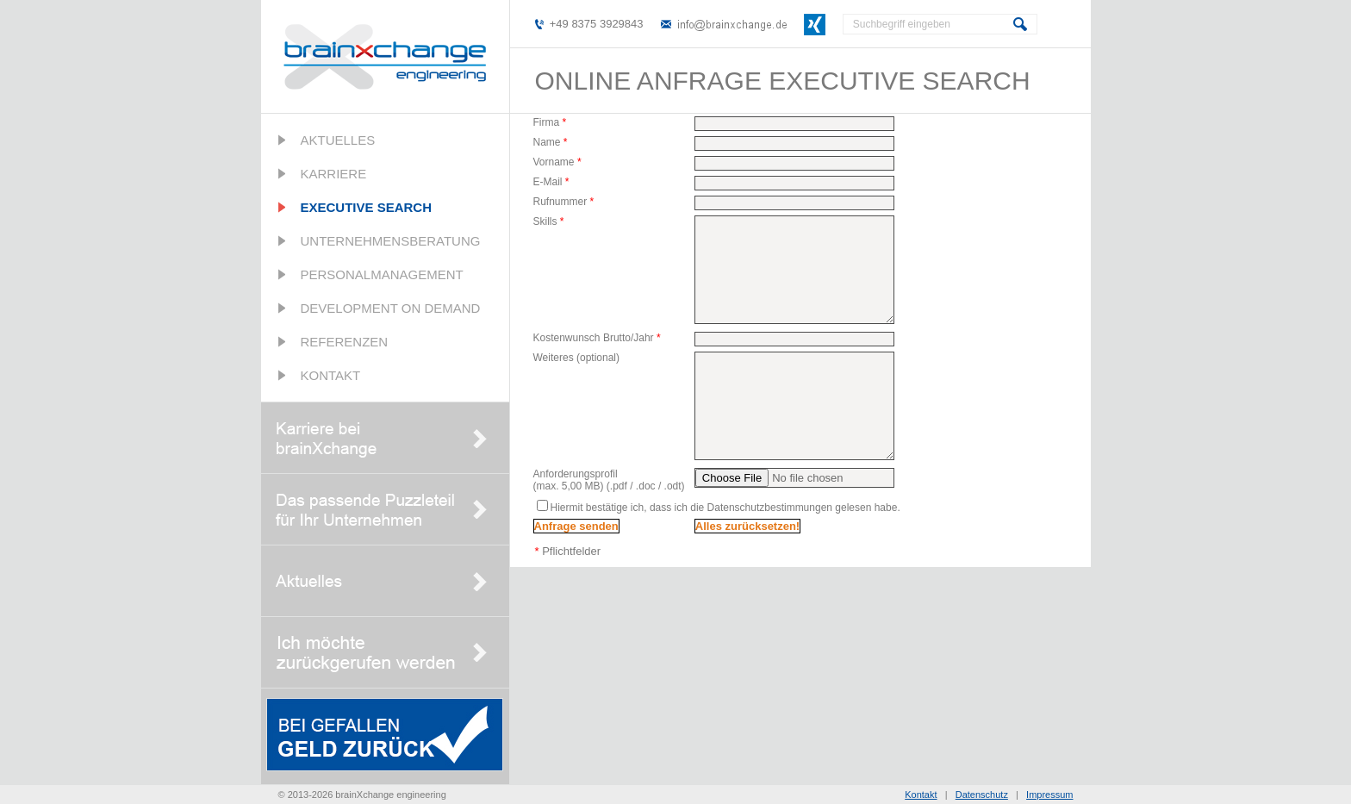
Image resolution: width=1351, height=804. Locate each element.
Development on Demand (391, 308)
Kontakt (331, 375)
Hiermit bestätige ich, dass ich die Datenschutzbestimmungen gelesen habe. (725, 508)
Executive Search (367, 207)
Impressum (1049, 794)
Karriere (334, 173)
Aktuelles (338, 140)
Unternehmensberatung (391, 241)
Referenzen (345, 341)
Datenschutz (982, 794)
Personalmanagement (382, 274)
